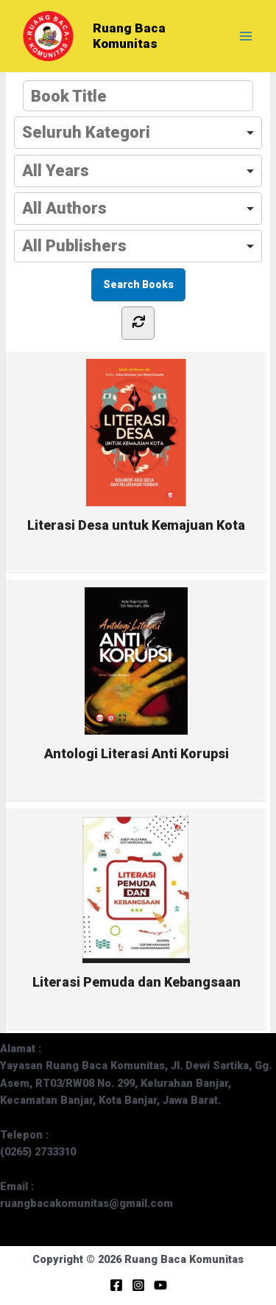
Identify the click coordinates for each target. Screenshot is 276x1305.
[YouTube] (160, 1285)
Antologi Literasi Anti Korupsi (136, 674)
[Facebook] (116, 1285)
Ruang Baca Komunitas (129, 36)
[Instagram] (138, 1285)
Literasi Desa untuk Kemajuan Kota (136, 446)
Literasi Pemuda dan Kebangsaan (136, 903)
